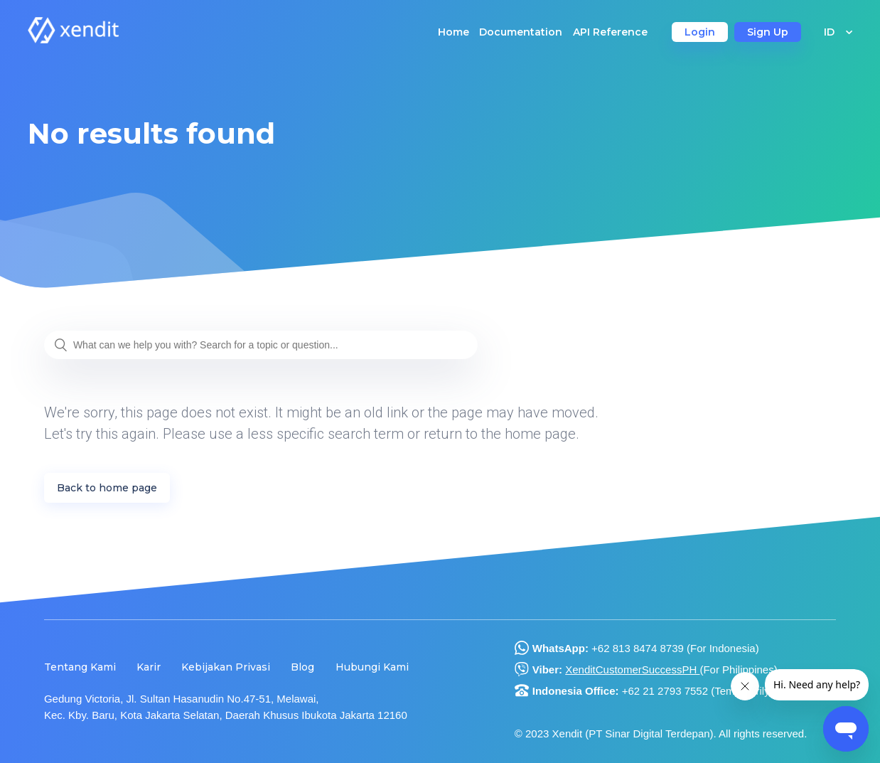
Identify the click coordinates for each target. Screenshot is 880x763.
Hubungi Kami (372, 667)
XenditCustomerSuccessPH (632, 669)
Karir (148, 667)
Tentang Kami (80, 667)
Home (453, 32)
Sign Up (767, 32)
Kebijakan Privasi (225, 667)
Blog (302, 667)
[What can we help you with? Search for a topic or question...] (261, 345)
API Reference (610, 32)
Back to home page (107, 487)
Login (700, 32)
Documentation (520, 32)
